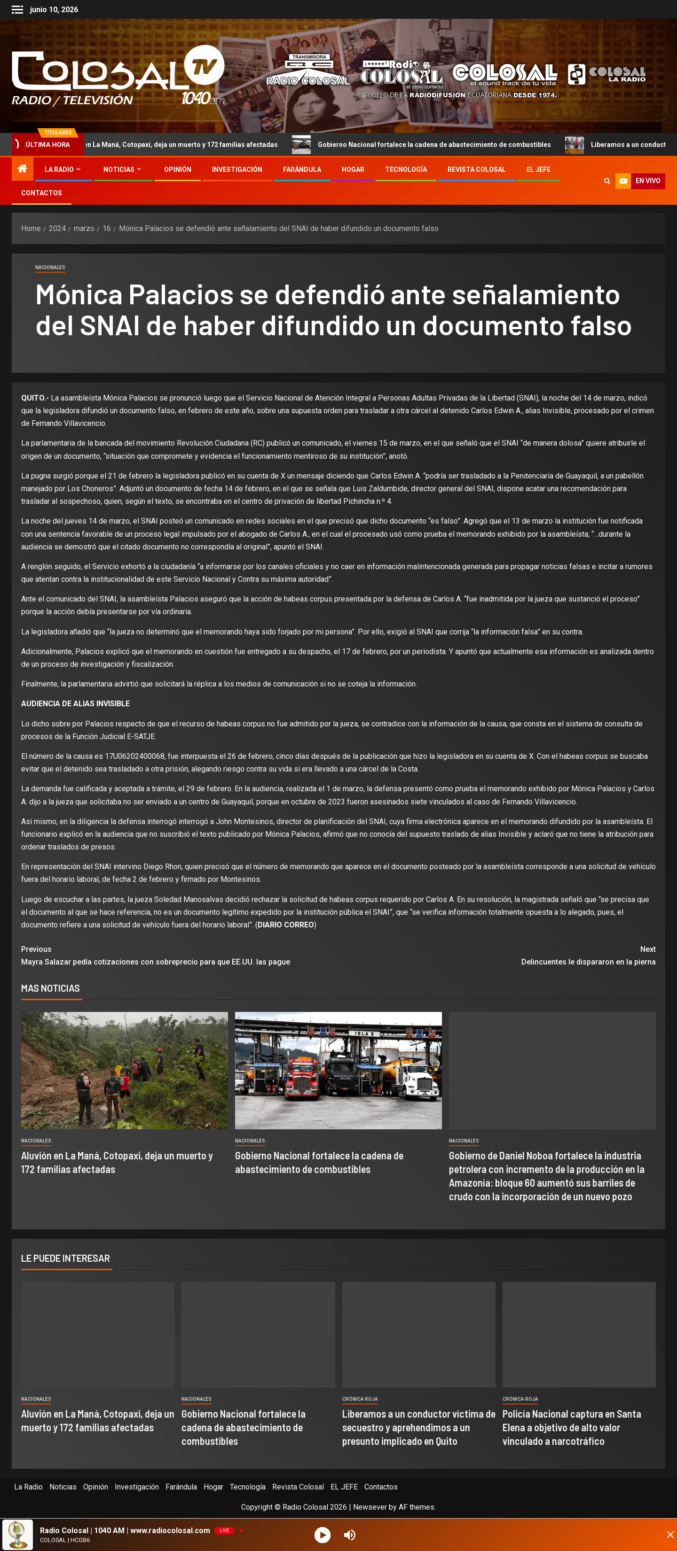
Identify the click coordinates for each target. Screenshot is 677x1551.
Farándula (302, 169)
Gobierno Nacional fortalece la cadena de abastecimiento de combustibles (440, 144)
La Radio (59, 169)
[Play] (324, 1535)
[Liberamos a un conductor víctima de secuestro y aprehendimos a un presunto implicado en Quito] (419, 1335)
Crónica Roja (360, 1399)
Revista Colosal (477, 169)
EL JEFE (539, 169)
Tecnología (406, 169)
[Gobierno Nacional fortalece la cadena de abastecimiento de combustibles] (338, 1070)
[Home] (22, 169)
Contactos (41, 193)
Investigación (237, 169)
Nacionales (50, 267)
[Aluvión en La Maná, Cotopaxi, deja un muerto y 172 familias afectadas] (124, 1070)
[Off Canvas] (17, 10)
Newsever (370, 1507)
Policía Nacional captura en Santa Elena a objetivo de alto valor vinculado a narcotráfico (572, 1427)
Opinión (177, 169)
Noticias (118, 169)
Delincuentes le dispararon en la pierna (497, 954)
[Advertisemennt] (448, 75)
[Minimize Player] (660, 1535)
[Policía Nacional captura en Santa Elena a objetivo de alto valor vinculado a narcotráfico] (579, 1335)
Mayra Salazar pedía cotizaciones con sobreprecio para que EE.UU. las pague (179, 954)
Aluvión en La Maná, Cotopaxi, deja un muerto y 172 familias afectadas (174, 144)
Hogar (353, 169)
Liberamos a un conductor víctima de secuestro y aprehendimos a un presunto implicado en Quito (419, 1427)
